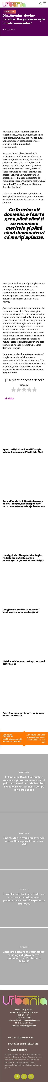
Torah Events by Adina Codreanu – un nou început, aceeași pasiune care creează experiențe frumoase (24, 504)
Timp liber (24, 772)
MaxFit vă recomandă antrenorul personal (12, 740)
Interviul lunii (9, 12)
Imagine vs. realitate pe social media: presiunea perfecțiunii (21, 611)
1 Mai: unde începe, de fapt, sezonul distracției (24, 662)
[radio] (13, 390)
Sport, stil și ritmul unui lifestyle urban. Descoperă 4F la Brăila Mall (23, 450)
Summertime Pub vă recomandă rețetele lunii (35, 740)
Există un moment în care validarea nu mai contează (23, 714)
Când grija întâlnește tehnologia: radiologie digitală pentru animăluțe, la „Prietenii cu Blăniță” (23, 558)
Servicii (24, 890)
